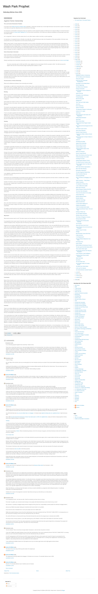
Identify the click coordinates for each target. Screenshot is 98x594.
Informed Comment (79, 347)
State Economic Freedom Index (19, 26)
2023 (76, 29)
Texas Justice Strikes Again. (81, 248)
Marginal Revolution (79, 355)
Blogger (63, 590)
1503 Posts (78, 113)
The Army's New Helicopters (81, 191)
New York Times (78, 359)
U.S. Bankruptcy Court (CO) (80, 389)
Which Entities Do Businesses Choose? (84, 245)
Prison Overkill (79, 243)
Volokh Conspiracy (78, 392)
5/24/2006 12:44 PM (10, 354)
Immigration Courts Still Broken (82, 95)
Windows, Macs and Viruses (81, 215)
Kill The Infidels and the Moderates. (83, 76)
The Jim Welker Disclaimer (81, 213)
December (78, 61)
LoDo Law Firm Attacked (81, 268)
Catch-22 (78, 139)
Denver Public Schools (79, 325)
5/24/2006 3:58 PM (10, 370)
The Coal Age (79, 223)
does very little (18, 448)
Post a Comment (9, 568)
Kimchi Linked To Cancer (81, 145)
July (77, 70)
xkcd (76, 401)
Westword (77, 395)
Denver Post (77, 322)
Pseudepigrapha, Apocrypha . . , (81, 370)
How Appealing (78, 342)
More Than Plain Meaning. (81, 168)
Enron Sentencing (79, 105)
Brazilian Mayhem (79, 198)
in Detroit (17, 430)
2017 (76, 40)
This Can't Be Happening (80, 386)
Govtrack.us (77, 338)
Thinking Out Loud (78, 384)
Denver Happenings (80, 85)
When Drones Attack (80, 121)
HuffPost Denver (78, 344)
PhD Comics (77, 362)
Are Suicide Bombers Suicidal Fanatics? (84, 269)
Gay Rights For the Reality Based (82, 83)
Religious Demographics (81, 205)
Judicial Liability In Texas (81, 146)
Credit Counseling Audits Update (82, 207)
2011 (76, 50)
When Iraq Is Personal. (80, 187)
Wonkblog (77, 398)
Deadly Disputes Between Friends (83, 160)
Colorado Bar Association (80, 302)
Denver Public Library (79, 324)
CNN (76, 300)
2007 (76, 57)
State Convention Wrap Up (81, 174)
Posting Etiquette (79, 96)
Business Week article (38, 465)
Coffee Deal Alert (79, 235)
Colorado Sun (77, 313)
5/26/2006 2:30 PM (10, 524)
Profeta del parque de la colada (82, 156)
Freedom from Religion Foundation (82, 334)
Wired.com (77, 396)
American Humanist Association (81, 293)
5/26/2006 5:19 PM (10, 543)
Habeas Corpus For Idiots (81, 229)
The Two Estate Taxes (80, 261)
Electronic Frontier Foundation (81, 327)
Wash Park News (79, 258)
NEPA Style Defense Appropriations (83, 166)
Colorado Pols (78, 308)
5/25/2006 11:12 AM (10, 467)
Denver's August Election (81, 153)
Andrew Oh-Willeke (9, 374)
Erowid (76, 330)
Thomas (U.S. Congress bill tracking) (82, 387)
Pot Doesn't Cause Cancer (81, 128)
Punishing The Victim (80, 158)
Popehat (76, 367)
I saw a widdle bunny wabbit (81, 185)
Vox (75, 393)
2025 (76, 25)
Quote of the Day (79, 93)
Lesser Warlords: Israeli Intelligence (83, 253)
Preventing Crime (79, 241)
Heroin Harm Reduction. (81, 130)
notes (14, 548)
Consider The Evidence (79, 316)
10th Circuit (77, 285)
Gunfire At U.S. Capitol (80, 111)
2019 (76, 36)
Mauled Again (77, 356)
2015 (76, 43)
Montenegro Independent (81, 170)
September (78, 66)
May (77, 73)
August (77, 68)
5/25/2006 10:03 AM (10, 400)
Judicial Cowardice (80, 182)
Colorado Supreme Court (80, 314)
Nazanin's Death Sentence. (81, 132)
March (77, 273)
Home (37, 570)
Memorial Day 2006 (80, 98)
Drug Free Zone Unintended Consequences (81, 81)
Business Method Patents (81, 196)
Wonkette (77, 400)
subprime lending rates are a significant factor (50, 413)
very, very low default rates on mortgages (25, 413)
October (78, 64)
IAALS (76, 345)
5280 (76, 286)
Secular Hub (77, 376)
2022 (76, 31)
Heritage (77, 231)
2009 (76, 54)
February (78, 275)
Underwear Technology (80, 200)
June (77, 71)
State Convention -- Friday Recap (82, 180)
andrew (77, 407)
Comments (9, 586)
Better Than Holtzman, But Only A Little (84, 155)
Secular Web (77, 378)
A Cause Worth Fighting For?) (20, 32)
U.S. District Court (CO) (79, 390)
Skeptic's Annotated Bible (80, 379)
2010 (76, 52)
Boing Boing (77, 294)
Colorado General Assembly (80, 305)
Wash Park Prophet (16, 6)
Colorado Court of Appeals (80, 303)
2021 (76, 33)
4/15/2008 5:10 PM (10, 558)
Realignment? (79, 100)
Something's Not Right (80, 141)
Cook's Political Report (79, 317)
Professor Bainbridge (79, 369)
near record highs (65, 60)
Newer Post (6, 570)
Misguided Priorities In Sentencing (83, 75)
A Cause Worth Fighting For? (82, 203)
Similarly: (8, 420)
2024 (76, 27)
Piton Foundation (78, 364)
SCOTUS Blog (78, 375)
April (77, 272)
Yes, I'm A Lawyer (78, 417)
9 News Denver (78, 289)
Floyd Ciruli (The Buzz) (79, 331)
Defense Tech (77, 321)
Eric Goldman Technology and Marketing (83, 328)
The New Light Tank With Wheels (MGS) (84, 247)
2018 (76, 38)
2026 (76, 24)
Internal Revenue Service (80, 348)
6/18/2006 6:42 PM (10, 550)
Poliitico (76, 365)
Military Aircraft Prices (80, 201)
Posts (8, 583)
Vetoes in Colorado (80, 107)
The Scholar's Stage (79, 383)
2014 (76, 45)
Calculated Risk (78, 296)
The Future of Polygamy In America (83, 217)
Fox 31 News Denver (79, 333)
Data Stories (77, 319)
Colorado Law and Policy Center (81, 307)
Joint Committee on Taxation (80, 350)
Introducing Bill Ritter (80, 175)
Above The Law (78, 291)
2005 (76, 279)
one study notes (10, 434)
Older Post (68, 570)
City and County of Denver (80, 299)
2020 (76, 34)
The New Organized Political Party (83, 172)
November (78, 62)
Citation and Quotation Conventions (82, 418)
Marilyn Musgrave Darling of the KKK (83, 189)
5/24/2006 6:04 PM (10, 379)
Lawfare (76, 351)
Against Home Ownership (81, 143)
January (78, 277)
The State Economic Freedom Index (83, 162)
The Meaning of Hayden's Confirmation (84, 109)
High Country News (79, 341)
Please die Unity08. (80, 78)
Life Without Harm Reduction (82, 87)
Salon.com (77, 373)
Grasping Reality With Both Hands (82, 339)
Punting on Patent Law (80, 211)
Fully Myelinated (78, 336)
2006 (76, 59)
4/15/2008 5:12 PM (10, 565)
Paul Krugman (78, 361)
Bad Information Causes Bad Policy (83, 233)
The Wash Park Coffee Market (82, 266)
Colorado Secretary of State (80, 310)
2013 (76, 47)
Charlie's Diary (78, 297)
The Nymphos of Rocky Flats (82, 183)
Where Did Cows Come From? (82, 225)
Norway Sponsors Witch (81, 218)
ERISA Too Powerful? (80, 151)
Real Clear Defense (79, 372)
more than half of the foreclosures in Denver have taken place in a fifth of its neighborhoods (29, 416)
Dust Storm (78, 259)
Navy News (78, 119)
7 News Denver (78, 288)
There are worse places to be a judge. (83, 192)
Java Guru (78, 104)
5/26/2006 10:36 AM (10, 493)
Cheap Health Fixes (80, 194)
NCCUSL (77, 358)
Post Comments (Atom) (14, 573)
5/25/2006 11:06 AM (10, 459)
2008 (76, 56)
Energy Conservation (80, 88)
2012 (76, 49)
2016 (76, 41)
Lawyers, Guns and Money (80, 353)
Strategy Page (78, 381)
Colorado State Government (80, 311)
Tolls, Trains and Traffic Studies (82, 102)
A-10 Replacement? (80, 237)
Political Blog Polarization (81, 117)
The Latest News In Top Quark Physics (83, 20)
